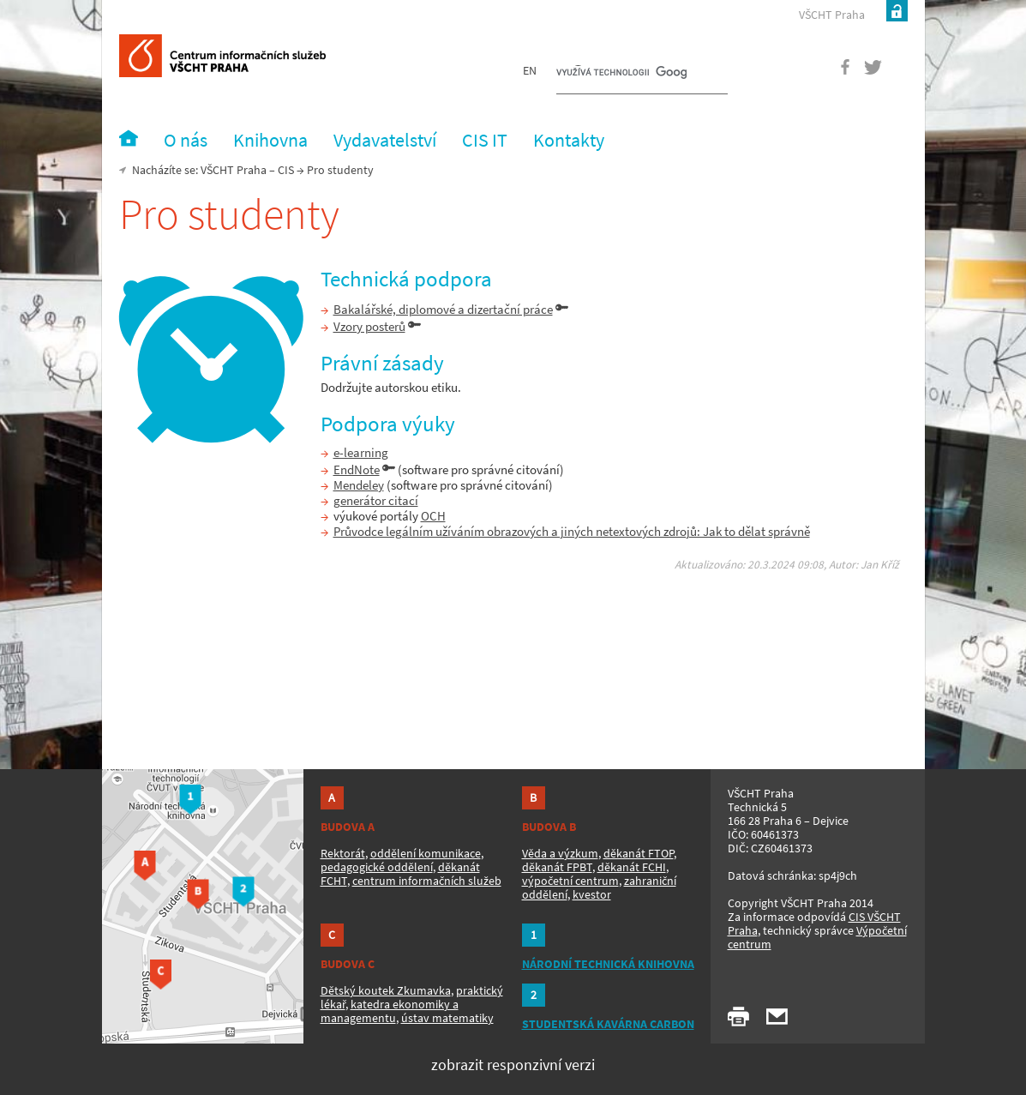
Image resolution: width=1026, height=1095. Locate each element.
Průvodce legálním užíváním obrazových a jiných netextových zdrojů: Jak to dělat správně (571, 531)
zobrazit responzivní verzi (513, 1064)
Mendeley (358, 485)
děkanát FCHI (631, 867)
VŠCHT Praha (832, 14)
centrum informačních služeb (426, 880)
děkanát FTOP (638, 853)
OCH (433, 516)
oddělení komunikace (425, 853)
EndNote (356, 469)
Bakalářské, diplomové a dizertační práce (443, 309)
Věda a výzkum (560, 853)
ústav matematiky (447, 1018)
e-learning (360, 452)
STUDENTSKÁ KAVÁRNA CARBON (608, 1024)
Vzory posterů (369, 326)
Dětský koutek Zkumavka (386, 990)
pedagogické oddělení (377, 867)
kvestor (592, 894)
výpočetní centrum (570, 880)
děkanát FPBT (557, 867)
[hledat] (621, 73)
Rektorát (343, 853)
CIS (286, 169)
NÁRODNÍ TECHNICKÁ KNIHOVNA (608, 964)
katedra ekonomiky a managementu (390, 1011)
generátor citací (375, 500)
